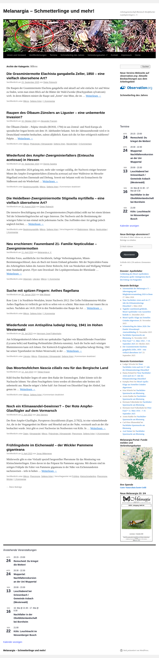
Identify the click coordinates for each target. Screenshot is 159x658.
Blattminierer (82, 229)
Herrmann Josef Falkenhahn (49, 333)
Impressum (126, 55)
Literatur (36, 279)
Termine (53, 55)
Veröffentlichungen (37, 55)
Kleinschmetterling (88, 476)
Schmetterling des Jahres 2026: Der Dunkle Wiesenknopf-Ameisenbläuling (136, 329)
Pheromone (77, 434)
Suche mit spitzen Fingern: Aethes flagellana (42, 290)
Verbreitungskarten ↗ (98, 55)
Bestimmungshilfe (31, 187)
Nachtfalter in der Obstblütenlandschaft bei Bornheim (142, 198)
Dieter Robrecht (50, 82)
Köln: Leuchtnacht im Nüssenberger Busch (140, 215)
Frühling (75, 476)
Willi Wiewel (45, 295)
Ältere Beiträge (14, 487)
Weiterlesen (93, 95)
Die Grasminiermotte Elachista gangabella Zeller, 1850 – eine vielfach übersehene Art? (135, 350)
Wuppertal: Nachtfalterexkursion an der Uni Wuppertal (25, 578)
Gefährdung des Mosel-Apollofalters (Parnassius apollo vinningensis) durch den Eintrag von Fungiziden (135, 277)
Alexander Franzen (49, 121)
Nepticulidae (101, 229)
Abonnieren (129, 254)
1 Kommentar (49, 101)
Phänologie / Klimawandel (41, 144)
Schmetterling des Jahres (72, 55)
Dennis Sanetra (50, 164)
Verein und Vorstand (16, 55)
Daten (25, 434)
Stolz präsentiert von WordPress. (136, 650)
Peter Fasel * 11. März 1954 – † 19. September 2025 (137, 411)
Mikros (26, 101)
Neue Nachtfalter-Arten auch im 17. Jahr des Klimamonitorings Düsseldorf (137, 303)
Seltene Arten (36, 101)
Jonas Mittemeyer (44, 453)
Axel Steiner (127, 431)
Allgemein (27, 279)
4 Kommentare (102, 434)
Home (138, 55)
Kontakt (114, 55)
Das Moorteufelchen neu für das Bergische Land (57, 368)
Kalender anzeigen (129, 225)
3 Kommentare (85, 144)
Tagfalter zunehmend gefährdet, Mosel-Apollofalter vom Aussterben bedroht (137, 312)
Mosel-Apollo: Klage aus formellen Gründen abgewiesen (136, 385)
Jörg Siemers (42, 415)
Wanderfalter (71, 144)
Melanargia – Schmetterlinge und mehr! (48, 11)
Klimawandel (35, 434)
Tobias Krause (43, 372)
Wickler (9, 479)
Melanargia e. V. (45, 252)
